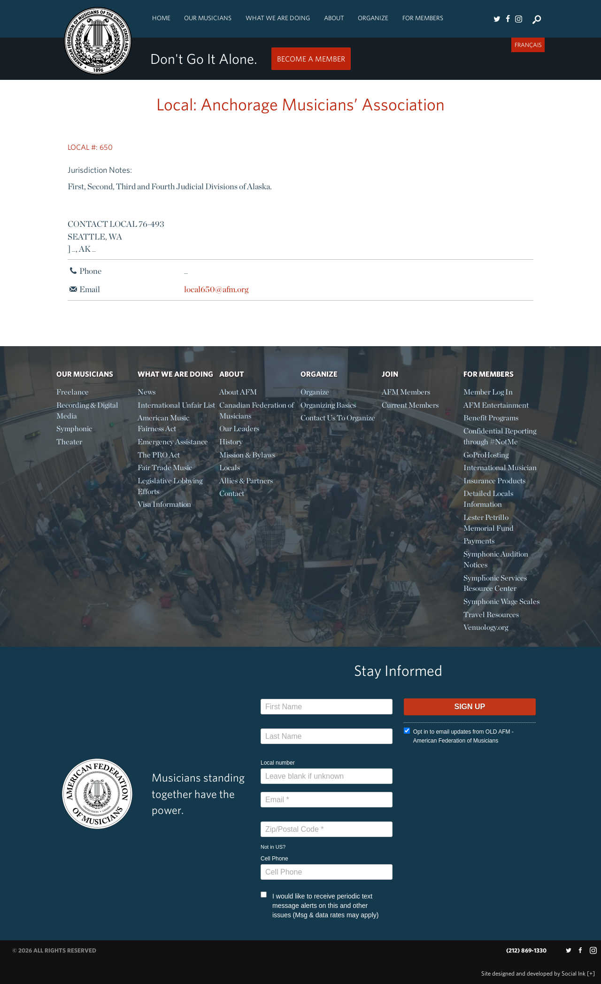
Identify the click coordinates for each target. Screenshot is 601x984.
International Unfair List (176, 405)
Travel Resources (491, 614)
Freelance (72, 391)
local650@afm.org (216, 289)
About (334, 18)
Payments (478, 540)
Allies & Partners (246, 480)
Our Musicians (207, 18)
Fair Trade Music (165, 467)
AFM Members (406, 391)
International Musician (500, 467)
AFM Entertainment (496, 405)
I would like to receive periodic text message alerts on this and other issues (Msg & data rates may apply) (319, 905)
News (146, 391)
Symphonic (74, 428)
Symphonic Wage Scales (501, 601)
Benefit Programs (490, 417)
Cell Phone (274, 858)
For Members (422, 18)
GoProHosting (486, 454)
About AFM (238, 391)
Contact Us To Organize (337, 417)
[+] (591, 973)
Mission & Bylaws (247, 454)
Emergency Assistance (173, 441)
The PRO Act (159, 454)
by (533, 973)
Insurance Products (494, 480)
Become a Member (311, 58)
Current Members (410, 405)
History (231, 441)
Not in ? (273, 847)
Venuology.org (485, 627)
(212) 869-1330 (526, 950)
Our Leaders (239, 428)
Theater (69, 441)
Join (390, 374)
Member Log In (488, 391)
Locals (229, 467)
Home (161, 18)
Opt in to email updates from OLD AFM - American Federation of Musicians (459, 736)
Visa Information (164, 504)
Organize (373, 18)
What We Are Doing (278, 18)
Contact (231, 493)
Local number (278, 762)
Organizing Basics (328, 405)
